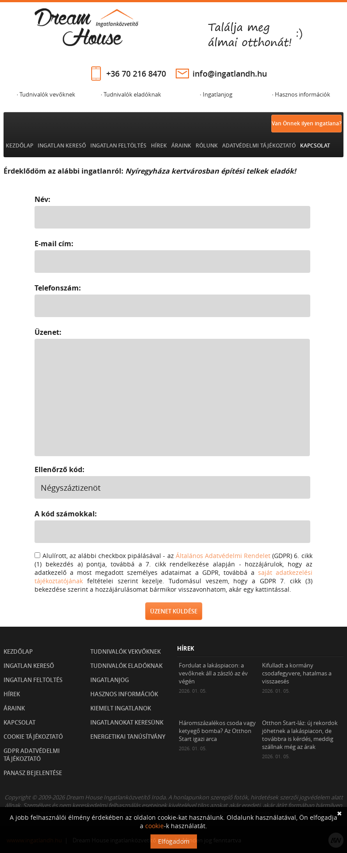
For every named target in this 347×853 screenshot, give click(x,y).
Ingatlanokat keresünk (126, 722)
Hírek (159, 145)
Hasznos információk (124, 694)
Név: (42, 199)
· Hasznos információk (301, 94)
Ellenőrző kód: (60, 469)
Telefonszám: (58, 288)
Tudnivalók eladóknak (126, 666)
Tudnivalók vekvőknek (125, 651)
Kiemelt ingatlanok (120, 708)
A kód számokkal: (66, 514)
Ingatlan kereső (62, 145)
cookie (154, 826)
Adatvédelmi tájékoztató (259, 145)
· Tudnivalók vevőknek (46, 94)
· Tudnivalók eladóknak (131, 94)
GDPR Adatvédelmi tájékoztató (32, 755)
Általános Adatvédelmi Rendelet (223, 555)
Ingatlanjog (109, 680)
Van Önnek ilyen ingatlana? (306, 123)
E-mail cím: (54, 243)
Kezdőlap (19, 145)
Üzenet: (48, 332)
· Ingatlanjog (216, 94)
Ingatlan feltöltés (118, 145)
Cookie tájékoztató (33, 737)
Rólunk (207, 145)
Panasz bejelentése (33, 773)
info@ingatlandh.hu (230, 73)
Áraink (181, 145)
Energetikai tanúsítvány (128, 737)
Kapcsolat (315, 145)
